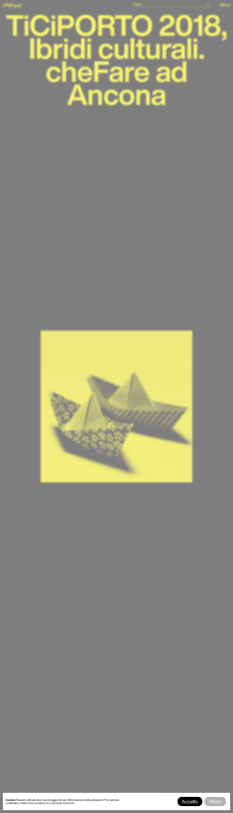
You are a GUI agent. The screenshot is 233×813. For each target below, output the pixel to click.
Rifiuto (215, 801)
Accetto (190, 801)
